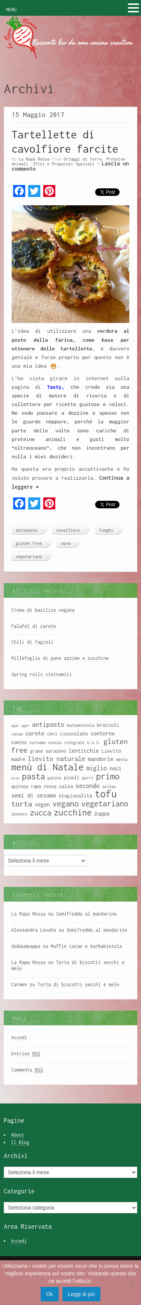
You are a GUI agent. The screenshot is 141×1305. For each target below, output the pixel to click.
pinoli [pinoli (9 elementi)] (71, 778)
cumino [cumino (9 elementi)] (19, 742)
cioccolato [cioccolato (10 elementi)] (74, 734)
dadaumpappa (25, 946)
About (17, 1135)
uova (65, 543)
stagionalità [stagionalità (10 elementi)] (75, 796)
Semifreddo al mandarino (86, 914)
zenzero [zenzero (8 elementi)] (19, 814)
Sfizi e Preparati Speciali (64, 163)
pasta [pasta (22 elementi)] (33, 776)
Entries (25, 1054)
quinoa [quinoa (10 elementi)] (19, 786)
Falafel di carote (33, 626)
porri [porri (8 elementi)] (87, 778)
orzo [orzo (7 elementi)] (15, 778)
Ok (49, 1294)
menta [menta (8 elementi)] (121, 759)
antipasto (26, 529)
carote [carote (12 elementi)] (34, 733)
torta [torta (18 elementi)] (21, 803)
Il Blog (20, 1142)
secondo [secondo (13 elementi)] (88, 785)
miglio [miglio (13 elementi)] (96, 767)
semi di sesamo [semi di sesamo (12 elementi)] (33, 795)
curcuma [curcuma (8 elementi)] (37, 742)
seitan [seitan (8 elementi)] (109, 786)
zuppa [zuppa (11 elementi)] (101, 813)
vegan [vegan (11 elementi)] (42, 804)
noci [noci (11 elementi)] (115, 768)
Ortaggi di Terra (83, 158)
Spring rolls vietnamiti (41, 674)
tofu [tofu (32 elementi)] (106, 794)
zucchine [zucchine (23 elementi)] (72, 812)
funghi (106, 529)
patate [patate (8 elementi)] (54, 778)
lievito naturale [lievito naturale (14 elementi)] (56, 758)
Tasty (54, 387)
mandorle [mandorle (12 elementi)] (101, 758)
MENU (11, 9)
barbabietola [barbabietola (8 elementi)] (80, 725)
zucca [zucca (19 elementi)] (41, 812)
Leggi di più (81, 1294)
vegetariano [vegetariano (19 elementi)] (104, 803)
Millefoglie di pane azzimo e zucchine (60, 658)
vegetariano (29, 556)
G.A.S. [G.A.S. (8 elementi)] (94, 742)
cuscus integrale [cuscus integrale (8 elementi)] (66, 742)
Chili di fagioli (32, 642)
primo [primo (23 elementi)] (108, 776)
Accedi (19, 1037)
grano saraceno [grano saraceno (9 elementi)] (48, 751)
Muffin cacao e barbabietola (86, 946)
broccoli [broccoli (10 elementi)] (108, 725)
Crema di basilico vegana (42, 610)
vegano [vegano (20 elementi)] (65, 803)
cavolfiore (68, 529)
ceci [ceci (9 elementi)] (52, 734)
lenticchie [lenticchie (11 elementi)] (84, 750)
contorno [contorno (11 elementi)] (103, 733)
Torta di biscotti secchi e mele (78, 984)
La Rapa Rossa (34, 158)
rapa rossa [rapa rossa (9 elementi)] (43, 786)
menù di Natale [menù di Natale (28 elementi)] (47, 766)
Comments (27, 1070)
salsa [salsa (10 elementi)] (66, 786)
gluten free (29, 543)
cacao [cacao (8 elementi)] (17, 734)
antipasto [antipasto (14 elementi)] (48, 724)
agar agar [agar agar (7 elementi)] (20, 725)
